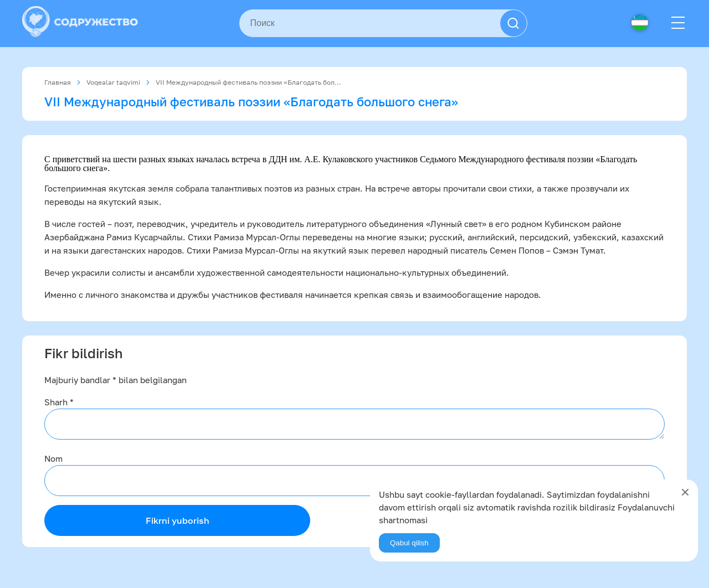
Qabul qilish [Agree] (409, 543)
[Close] (685, 492)
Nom (53, 458)
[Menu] (678, 23)
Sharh (59, 402)
